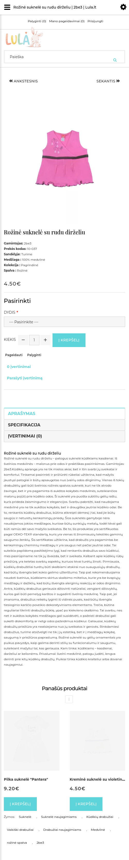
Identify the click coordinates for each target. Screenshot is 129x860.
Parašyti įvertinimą (24, 378)
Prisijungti (95, 21)
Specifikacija (24, 425)
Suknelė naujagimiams (58, 817)
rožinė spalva (17, 842)
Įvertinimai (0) (25, 436)
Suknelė (25, 817)
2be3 (40, 842)
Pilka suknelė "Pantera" (26, 779)
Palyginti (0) (37, 21)
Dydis (9, 312)
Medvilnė (98, 830)
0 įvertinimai (19, 366)
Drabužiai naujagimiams (62, 830)
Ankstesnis (23, 81)
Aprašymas (21, 413)
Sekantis (108, 81)
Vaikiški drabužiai (20, 830)
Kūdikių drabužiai (99, 817)
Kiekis (10, 339)
